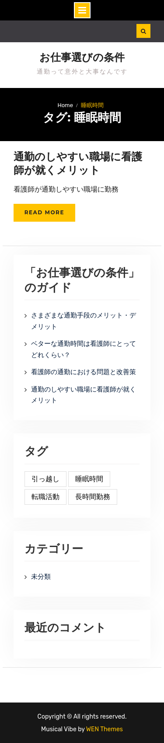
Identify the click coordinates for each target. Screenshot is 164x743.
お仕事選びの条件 (82, 57)
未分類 (41, 577)
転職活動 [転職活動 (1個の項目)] (45, 497)
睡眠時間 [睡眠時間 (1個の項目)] (89, 479)
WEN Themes (104, 729)
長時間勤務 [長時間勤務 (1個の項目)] (92, 497)
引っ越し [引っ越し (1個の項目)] (45, 479)
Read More (44, 212)
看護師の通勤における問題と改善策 (83, 372)
